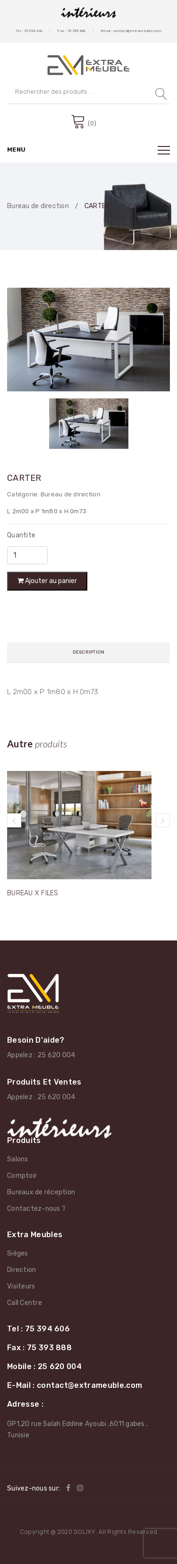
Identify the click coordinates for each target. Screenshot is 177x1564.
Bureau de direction (38, 206)
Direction (21, 1270)
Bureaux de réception (41, 1192)
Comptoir (22, 1176)
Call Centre (24, 1303)
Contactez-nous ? (36, 1209)
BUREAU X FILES (33, 893)
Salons (17, 1159)
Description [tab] (89, 652)
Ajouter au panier (47, 581)
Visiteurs (21, 1286)
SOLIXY (85, 1531)
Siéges (17, 1253)
